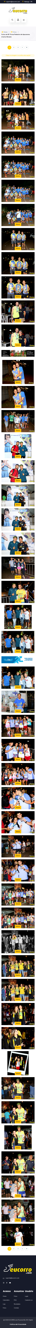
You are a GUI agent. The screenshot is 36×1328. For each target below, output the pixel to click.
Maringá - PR (27, 2)
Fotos (14, 32)
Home (4, 32)
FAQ (15, 1300)
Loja (4, 1304)
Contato (16, 1308)
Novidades (17, 1304)
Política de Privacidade (18, 1324)
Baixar (18, 80)
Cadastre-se (29, 1300)
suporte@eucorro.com (12, 2)
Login (26, 1296)
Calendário (6, 1300)
